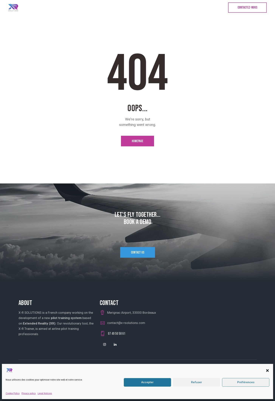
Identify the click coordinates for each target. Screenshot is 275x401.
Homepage (137, 141)
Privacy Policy (74, 371)
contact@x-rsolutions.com (126, 323)
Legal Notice (27, 371)
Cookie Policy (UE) (50, 371)
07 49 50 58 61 (116, 334)
